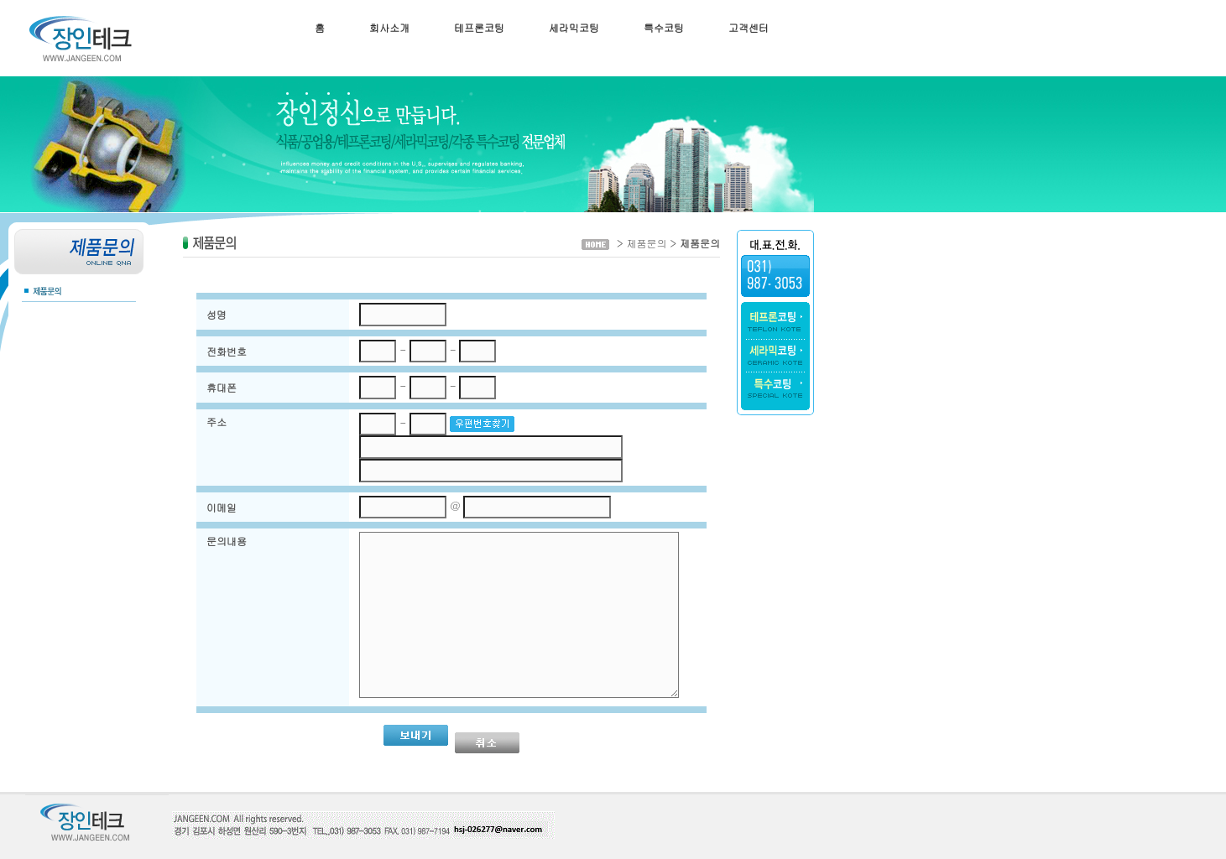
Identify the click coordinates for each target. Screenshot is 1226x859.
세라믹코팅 (574, 27)
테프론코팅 (479, 27)
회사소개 (389, 27)
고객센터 (748, 27)
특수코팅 (664, 27)
